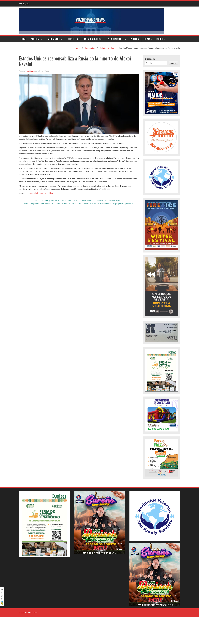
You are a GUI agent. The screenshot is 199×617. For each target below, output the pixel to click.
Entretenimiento (115, 39)
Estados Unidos (92, 39)
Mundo (159, 39)
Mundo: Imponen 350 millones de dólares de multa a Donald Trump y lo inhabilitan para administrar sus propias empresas (79, 203)
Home (23, 39)
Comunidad (90, 48)
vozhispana (30, 71)
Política (134, 39)
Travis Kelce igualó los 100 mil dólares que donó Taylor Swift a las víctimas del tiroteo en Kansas (79, 200)
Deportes (73, 39)
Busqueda (150, 59)
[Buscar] (173, 63)
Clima (147, 39)
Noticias (35, 39)
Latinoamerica (54, 39)
